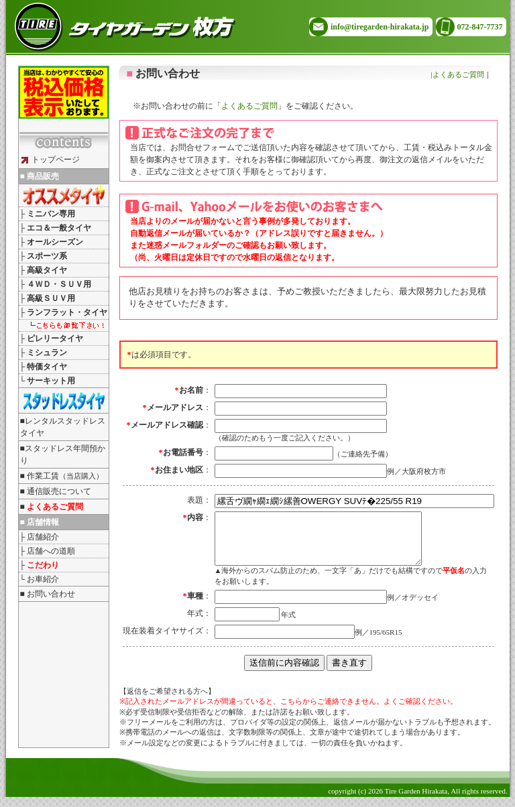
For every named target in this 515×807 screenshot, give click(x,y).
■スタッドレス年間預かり (62, 454)
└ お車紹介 (39, 579)
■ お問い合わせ (47, 594)
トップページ (50, 159)
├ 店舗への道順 (47, 551)
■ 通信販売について (55, 491)
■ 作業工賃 (61, 476)
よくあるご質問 (458, 74)
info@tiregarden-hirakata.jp (380, 27)
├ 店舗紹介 (39, 537)
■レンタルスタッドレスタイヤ (62, 427)
